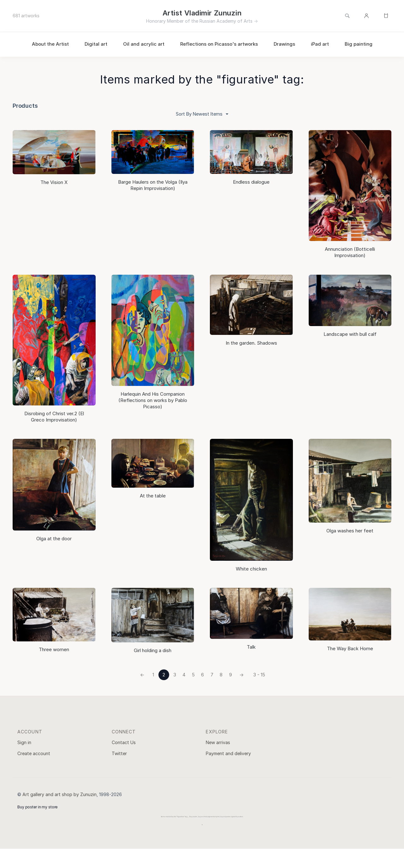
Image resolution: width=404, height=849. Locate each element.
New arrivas (218, 742)
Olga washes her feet (349, 531)
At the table (153, 496)
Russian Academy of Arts (225, 21)
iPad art (320, 44)
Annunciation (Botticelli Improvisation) (350, 252)
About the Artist (50, 44)
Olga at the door (54, 539)
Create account (33, 753)
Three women (54, 649)
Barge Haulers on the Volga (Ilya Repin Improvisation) (152, 185)
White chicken (251, 569)
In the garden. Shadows (251, 343)
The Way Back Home (350, 649)
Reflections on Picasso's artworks (219, 44)
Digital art (96, 44)
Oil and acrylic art (143, 44)
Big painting (358, 44)
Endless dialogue (251, 182)
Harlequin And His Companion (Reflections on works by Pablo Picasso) (152, 400)
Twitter (119, 753)
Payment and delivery (228, 753)
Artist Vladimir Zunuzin (202, 13)
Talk (251, 647)
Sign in (24, 742)
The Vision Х (54, 183)
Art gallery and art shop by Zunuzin (59, 794)
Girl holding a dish (152, 651)
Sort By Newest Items (202, 114)
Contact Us (124, 742)
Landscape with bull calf (350, 334)
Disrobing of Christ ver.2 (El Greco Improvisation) (54, 417)
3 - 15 (260, 675)
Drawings (284, 44)
